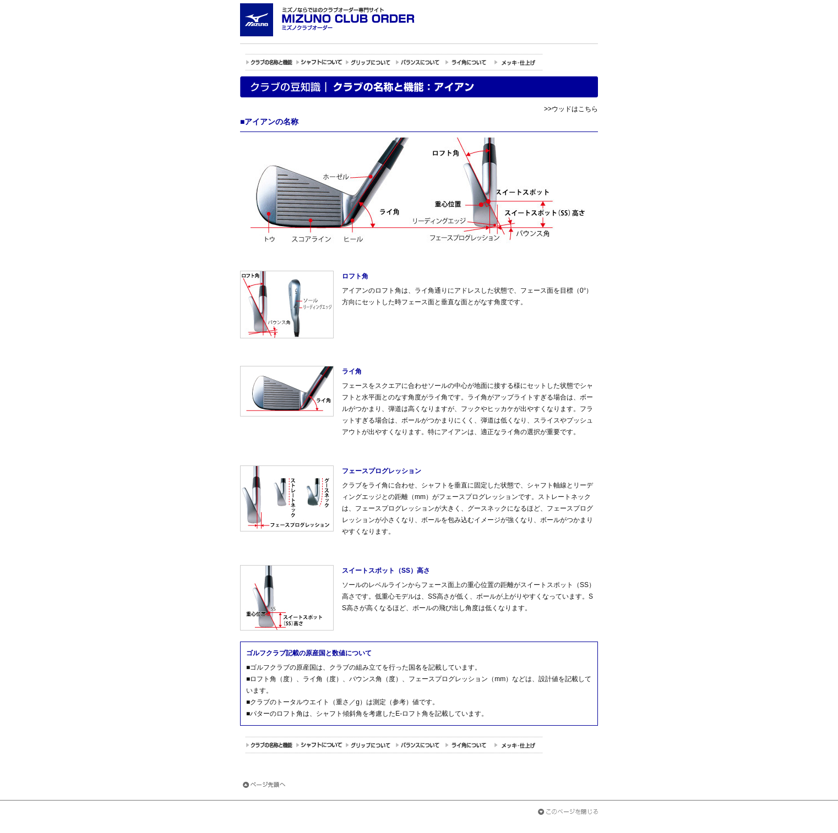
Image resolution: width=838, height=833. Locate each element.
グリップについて (369, 62)
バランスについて (419, 62)
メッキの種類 (518, 62)
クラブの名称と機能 (270, 62)
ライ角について (468, 62)
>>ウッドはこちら (571, 109)
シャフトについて (320, 62)
